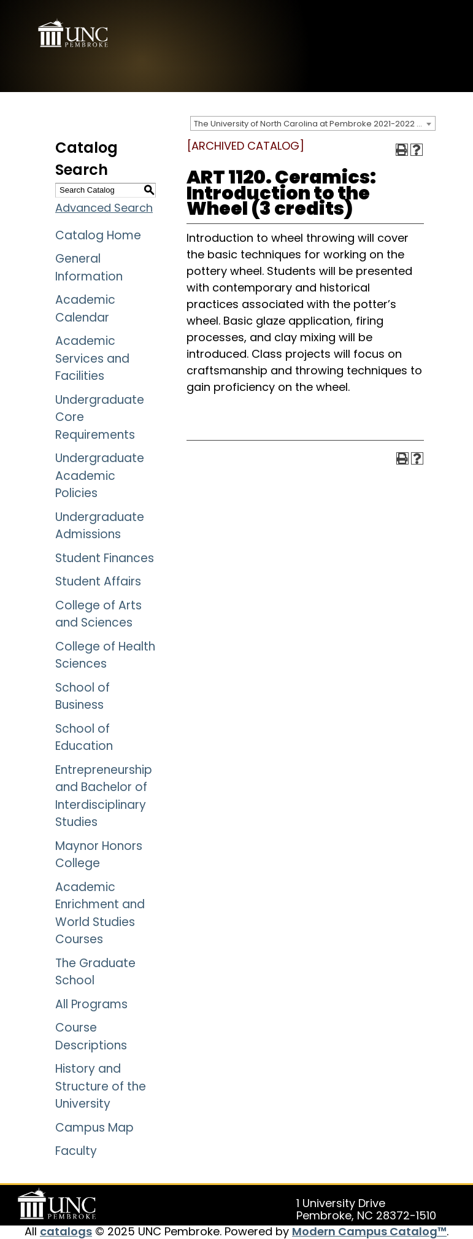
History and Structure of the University (100, 1086)
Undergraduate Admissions (99, 526)
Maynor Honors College (98, 855)
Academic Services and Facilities (92, 358)
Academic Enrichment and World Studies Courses (100, 913)
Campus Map (94, 1127)
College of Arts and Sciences (98, 614)
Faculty (76, 1151)
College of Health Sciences (105, 655)
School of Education (84, 737)
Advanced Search (104, 207)
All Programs (91, 1004)
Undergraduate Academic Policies (99, 475)
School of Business (82, 696)
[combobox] (313, 123)
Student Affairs (98, 581)
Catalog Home (98, 235)
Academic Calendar (85, 308)
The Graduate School (95, 972)
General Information (89, 267)
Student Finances (104, 558)
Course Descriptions (91, 1036)
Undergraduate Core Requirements (99, 417)
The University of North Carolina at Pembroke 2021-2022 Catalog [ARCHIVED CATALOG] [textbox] (314, 123)
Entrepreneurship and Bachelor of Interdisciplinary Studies (103, 796)
